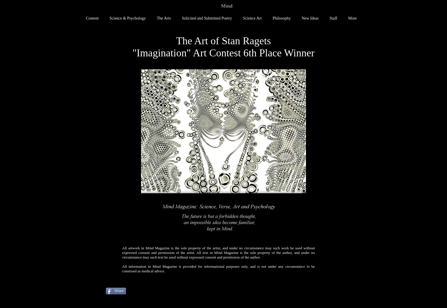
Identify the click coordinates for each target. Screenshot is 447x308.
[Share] (116, 291)
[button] (223, 131)
